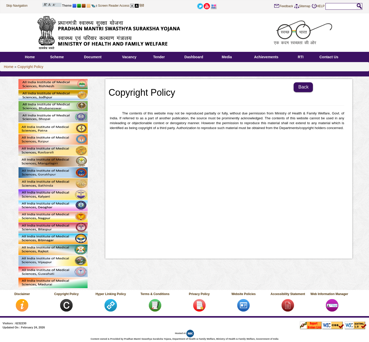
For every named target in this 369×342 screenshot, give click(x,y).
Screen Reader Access (113, 5)
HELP (320, 6)
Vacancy (129, 57)
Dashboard (193, 57)
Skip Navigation (16, 5)
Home (30, 57)
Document (92, 57)
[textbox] (341, 6)
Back (303, 87)
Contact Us (328, 57)
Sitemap (304, 6)
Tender (159, 57)
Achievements (266, 57)
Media (227, 57)
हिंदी (141, 5)
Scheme (57, 57)
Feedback (286, 6)
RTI (301, 57)
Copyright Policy (30, 67)
